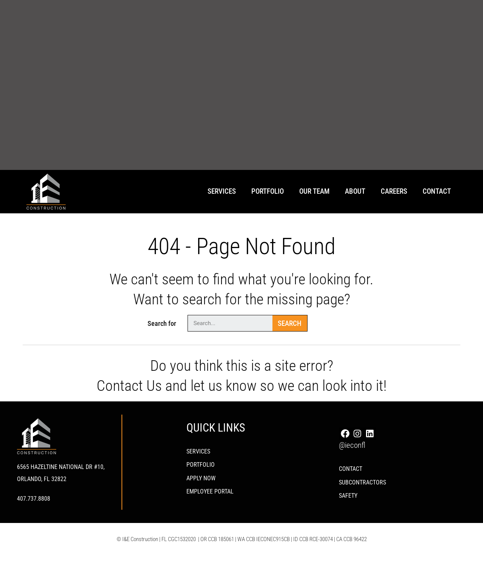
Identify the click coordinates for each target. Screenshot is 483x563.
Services (222, 191)
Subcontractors (362, 486)
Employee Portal (210, 496)
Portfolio (267, 191)
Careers (394, 191)
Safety (348, 500)
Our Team (314, 191)
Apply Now (200, 481)
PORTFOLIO (200, 466)
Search (289, 323)
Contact (437, 191)
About (355, 191)
